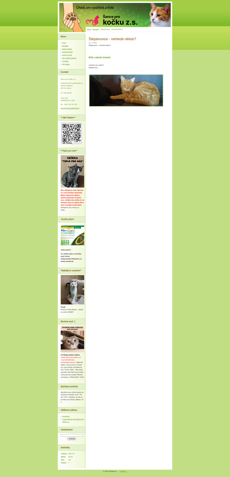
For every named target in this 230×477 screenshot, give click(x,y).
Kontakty (65, 61)
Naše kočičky (67, 49)
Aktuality (96, 29)
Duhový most (67, 55)
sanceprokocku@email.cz (70, 108)
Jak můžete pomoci (69, 58)
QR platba (66, 64)
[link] (99, 57)
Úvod (89, 29)
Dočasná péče (67, 52)
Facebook (65, 416)
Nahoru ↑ (123, 471)
